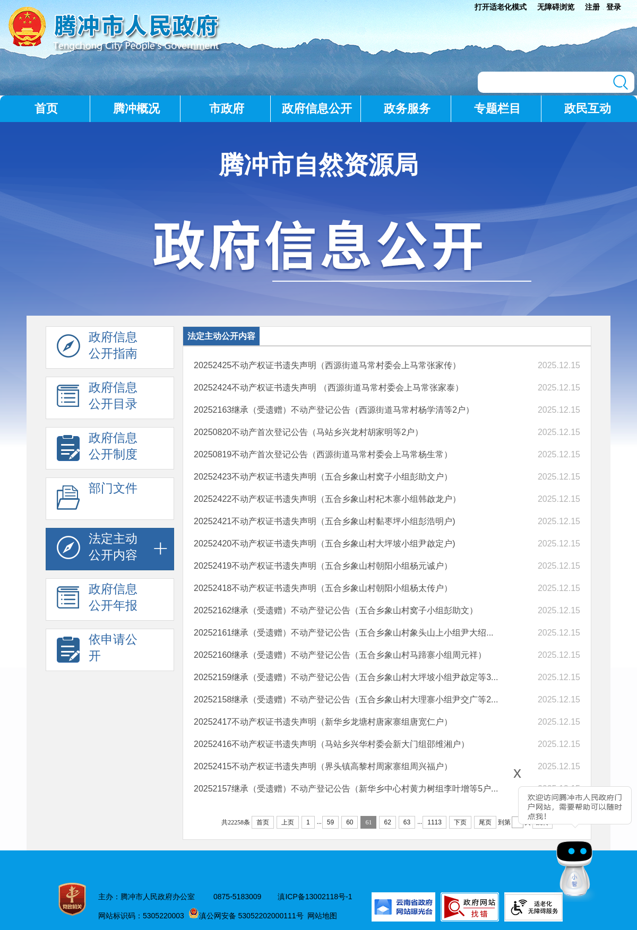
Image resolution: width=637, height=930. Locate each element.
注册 (592, 7)
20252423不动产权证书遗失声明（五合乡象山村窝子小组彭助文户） (323, 476)
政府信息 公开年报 (97, 600)
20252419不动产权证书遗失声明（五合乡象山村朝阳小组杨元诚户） (323, 565)
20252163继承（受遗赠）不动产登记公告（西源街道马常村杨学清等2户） (334, 409)
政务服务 (407, 108)
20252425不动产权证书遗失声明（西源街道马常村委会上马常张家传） (327, 365)
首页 (46, 108)
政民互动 (587, 108)
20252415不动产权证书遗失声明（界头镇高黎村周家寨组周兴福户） (323, 766)
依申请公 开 (97, 650)
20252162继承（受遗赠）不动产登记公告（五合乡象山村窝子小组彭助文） (336, 610)
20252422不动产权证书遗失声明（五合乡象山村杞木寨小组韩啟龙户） (327, 498)
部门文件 (97, 499)
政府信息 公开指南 (97, 348)
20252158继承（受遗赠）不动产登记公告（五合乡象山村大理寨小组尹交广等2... (346, 699)
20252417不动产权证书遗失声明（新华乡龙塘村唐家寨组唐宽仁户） (323, 721)
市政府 (226, 108)
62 (387, 822)
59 (330, 822)
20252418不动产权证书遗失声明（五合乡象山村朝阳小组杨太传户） (323, 588)
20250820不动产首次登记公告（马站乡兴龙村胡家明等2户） (308, 432)
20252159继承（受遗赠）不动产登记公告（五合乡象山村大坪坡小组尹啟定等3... (346, 677)
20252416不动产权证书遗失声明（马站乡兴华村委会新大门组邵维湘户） (331, 744)
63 (406, 822)
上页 (287, 822)
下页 (460, 822)
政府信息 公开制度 (97, 449)
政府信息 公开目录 (97, 398)
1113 (434, 822)
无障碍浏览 (555, 7)
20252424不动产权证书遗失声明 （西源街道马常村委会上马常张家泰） (328, 387)
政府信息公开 (317, 108)
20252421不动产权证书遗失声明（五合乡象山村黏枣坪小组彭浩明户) (324, 521)
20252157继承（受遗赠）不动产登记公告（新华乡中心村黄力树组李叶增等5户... (346, 788)
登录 (613, 7)
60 (349, 822)
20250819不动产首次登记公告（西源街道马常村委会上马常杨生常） (323, 454)
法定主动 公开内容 (97, 550)
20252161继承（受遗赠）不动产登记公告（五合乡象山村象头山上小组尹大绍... (344, 632)
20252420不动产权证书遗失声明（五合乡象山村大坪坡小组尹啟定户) (324, 543)
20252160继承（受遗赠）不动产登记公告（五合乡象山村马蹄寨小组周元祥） (340, 654)
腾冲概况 (136, 108)
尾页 (485, 822)
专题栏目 (497, 108)
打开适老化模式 (501, 7)
